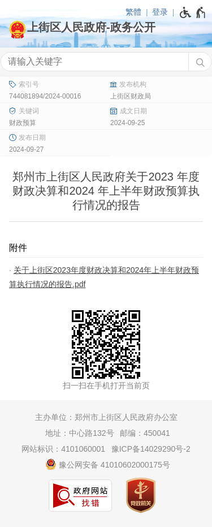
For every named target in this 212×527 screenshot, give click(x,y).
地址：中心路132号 (79, 433)
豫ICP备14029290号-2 (151, 448)
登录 (160, 11)
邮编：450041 (145, 433)
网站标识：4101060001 (63, 448)
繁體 (133, 11)
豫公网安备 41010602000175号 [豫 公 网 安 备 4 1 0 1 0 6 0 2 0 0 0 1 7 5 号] (107, 464)
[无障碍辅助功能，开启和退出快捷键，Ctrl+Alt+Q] (193, 12)
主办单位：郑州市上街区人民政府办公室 (106, 417)
